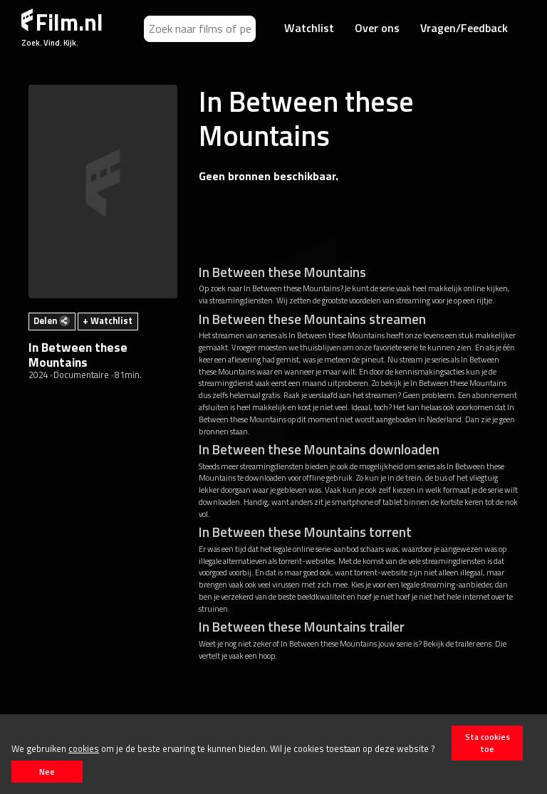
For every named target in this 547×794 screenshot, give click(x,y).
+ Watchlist (107, 320)
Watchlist (309, 27)
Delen (51, 320)
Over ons (377, 27)
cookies (83, 748)
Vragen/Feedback (464, 27)
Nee (47, 772)
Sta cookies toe (487, 743)
